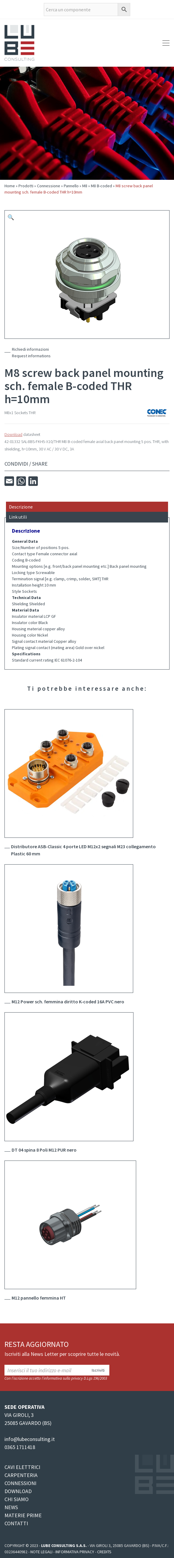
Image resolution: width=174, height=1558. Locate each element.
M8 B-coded (101, 185)
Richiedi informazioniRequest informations (31, 352)
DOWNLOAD (18, 1491)
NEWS (11, 1507)
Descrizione (21, 507)
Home (9, 185)
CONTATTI (16, 1523)
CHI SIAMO (16, 1499)
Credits (104, 1551)
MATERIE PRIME (23, 1515)
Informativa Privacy (74, 1551)
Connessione (48, 185)
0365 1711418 (19, 1447)
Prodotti (25, 185)
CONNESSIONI (20, 1483)
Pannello (71, 185)
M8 (84, 185)
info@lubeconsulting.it (29, 1439)
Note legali (41, 1551)
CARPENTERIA (21, 1475)
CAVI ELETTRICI (22, 1467)
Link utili (18, 517)
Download (13, 434)
